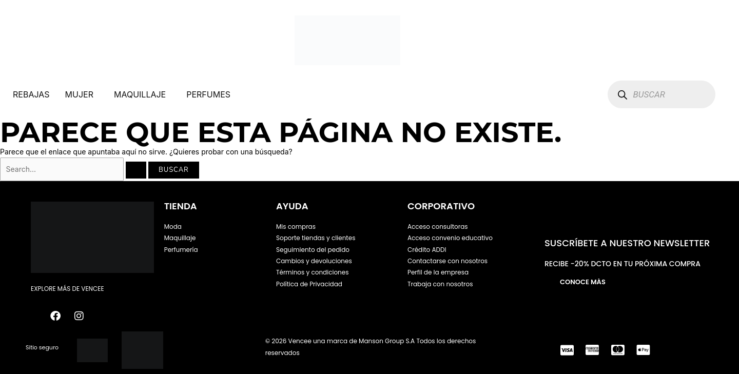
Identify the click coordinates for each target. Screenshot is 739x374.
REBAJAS (31, 94)
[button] (81, 94)
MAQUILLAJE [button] (140, 94)
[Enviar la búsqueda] (136, 170)
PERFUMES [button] (208, 94)
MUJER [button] (79, 94)
